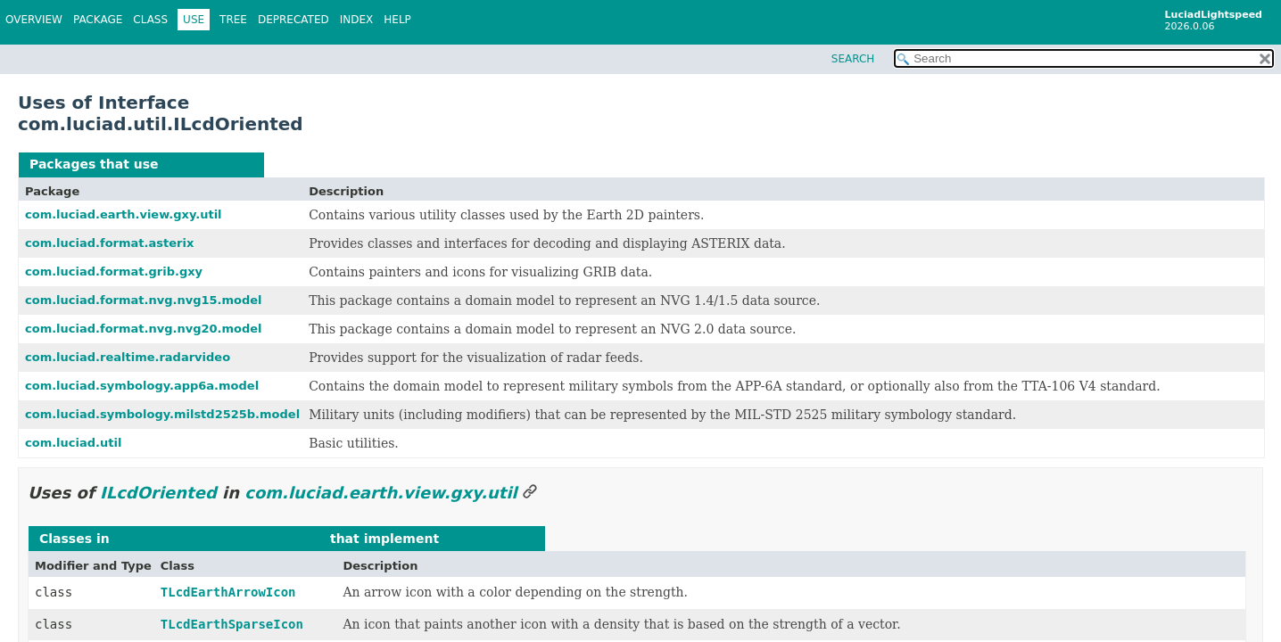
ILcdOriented (207, 164)
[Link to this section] (530, 492)
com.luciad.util (73, 442)
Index (357, 19)
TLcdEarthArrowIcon (228, 592)
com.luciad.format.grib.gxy (113, 271)
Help (397, 19)
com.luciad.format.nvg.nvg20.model (143, 328)
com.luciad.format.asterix (109, 243)
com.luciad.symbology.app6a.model (142, 385)
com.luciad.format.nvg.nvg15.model (143, 300)
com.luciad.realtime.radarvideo (127, 357)
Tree (233, 19)
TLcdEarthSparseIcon (232, 624)
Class (150, 19)
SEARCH (853, 59)
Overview (33, 19)
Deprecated (293, 19)
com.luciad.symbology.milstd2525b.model (162, 414)
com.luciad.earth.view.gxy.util (123, 214)
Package (97, 19)
